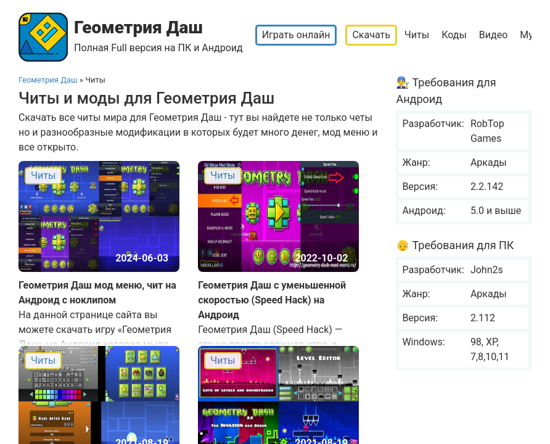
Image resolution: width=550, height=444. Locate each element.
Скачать (371, 35)
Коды (454, 35)
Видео (493, 35)
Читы (416, 35)
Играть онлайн (296, 35)
